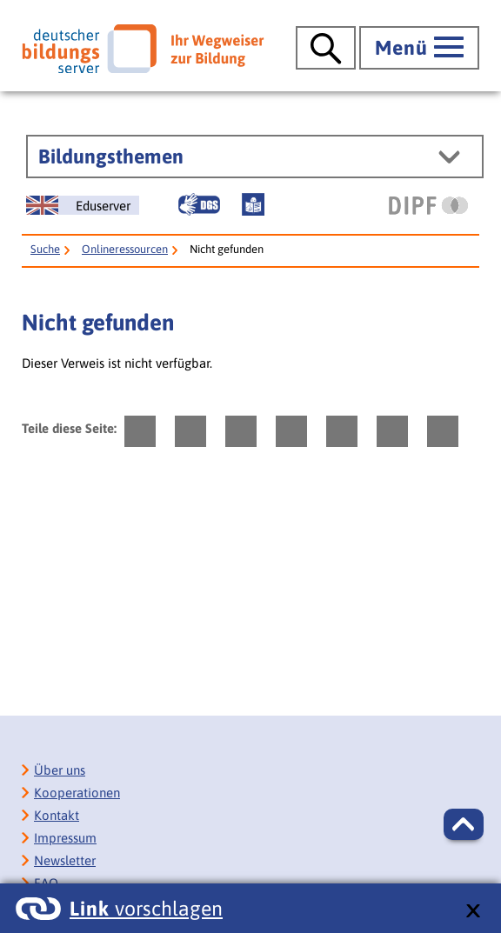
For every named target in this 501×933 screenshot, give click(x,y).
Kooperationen (77, 792)
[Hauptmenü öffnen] (419, 48)
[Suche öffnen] (326, 48)
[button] (464, 824)
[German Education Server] (82, 205)
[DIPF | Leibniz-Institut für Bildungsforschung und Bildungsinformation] (428, 205)
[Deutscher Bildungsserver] (143, 48)
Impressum (65, 837)
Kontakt (56, 815)
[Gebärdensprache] (199, 204)
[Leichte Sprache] (253, 204)
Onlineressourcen (125, 249)
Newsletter (65, 860)
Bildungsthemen (111, 156)
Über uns (59, 770)
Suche (45, 249)
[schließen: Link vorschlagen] (473, 912)
